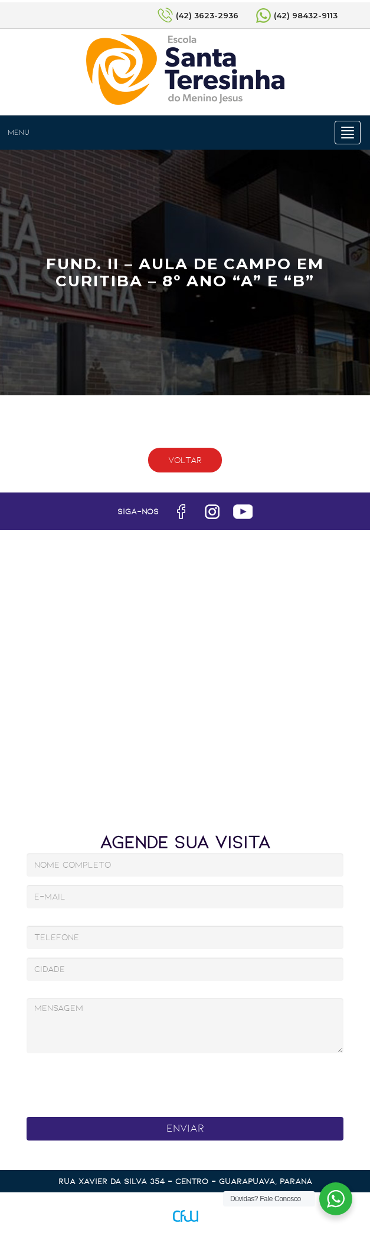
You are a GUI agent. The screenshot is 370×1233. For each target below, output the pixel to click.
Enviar (185, 1128)
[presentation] (164, 1082)
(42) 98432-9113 (306, 15)
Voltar (185, 460)
